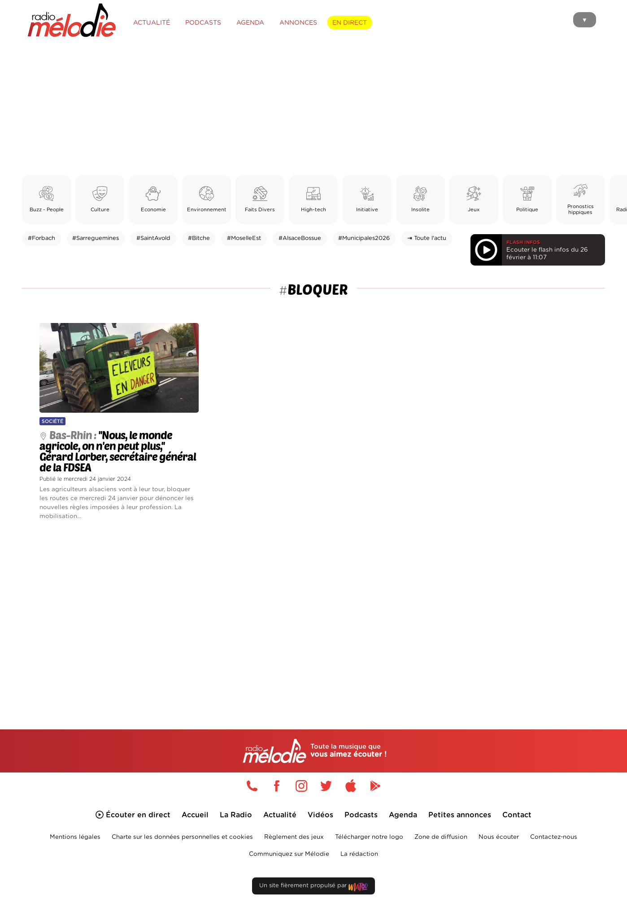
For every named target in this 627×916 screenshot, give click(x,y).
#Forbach (41, 238)
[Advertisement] (313, 107)
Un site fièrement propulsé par (313, 887)
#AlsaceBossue (300, 238)
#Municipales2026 (364, 238)
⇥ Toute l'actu (426, 238)
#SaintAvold (153, 238)
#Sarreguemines (95, 238)
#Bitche (199, 238)
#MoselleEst (244, 238)
